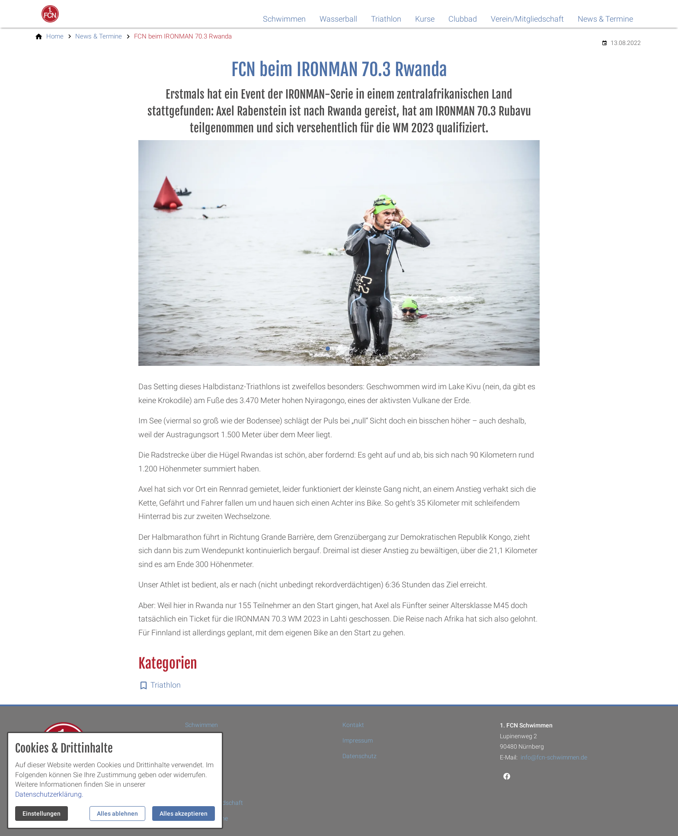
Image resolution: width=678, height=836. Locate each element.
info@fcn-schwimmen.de (554, 757)
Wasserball (338, 18)
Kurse (425, 18)
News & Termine (605, 18)
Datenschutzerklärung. (49, 794)
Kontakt (353, 724)
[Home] (55, 36)
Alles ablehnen (117, 813)
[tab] (328, 348)
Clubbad (462, 18)
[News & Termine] (98, 36)
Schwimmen (284, 18)
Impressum (357, 740)
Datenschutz (359, 756)
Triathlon (386, 18)
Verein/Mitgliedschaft (527, 18)
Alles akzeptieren (184, 813)
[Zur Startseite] (76, 13)
